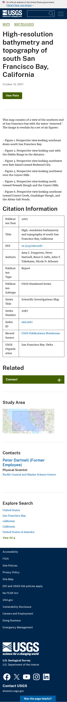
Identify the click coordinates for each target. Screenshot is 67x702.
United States (11, 510)
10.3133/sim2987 (32, 245)
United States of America (18, 532)
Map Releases (24, 24)
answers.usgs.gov (13, 691)
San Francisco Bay (14, 515)
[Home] (12, 16)
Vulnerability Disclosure (17, 607)
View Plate (12, 95)
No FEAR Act (10, 593)
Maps (6, 24)
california (9, 521)
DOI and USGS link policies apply (23, 586)
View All (9, 537)
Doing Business (12, 620)
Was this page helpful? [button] (38, 698)
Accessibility (10, 551)
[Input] (41, 13)
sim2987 (27, 322)
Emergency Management (18, 627)
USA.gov (8, 600)
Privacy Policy (11, 572)
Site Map (8, 579)
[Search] (51, 13)
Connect (12, 379)
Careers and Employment (18, 613)
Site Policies (10, 565)
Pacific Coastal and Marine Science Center (29, 474)
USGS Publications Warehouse (40, 333)
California (9, 526)
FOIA (6, 558)
